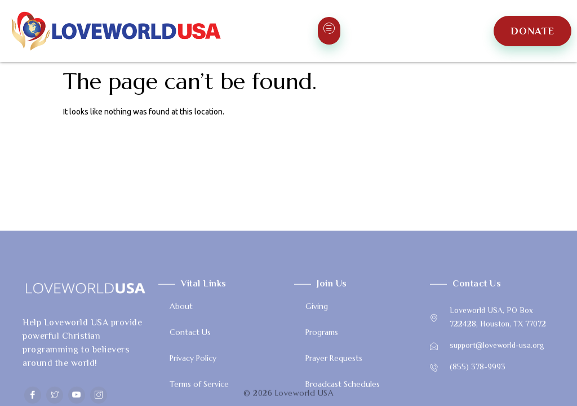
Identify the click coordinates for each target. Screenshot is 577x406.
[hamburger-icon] (329, 31)
